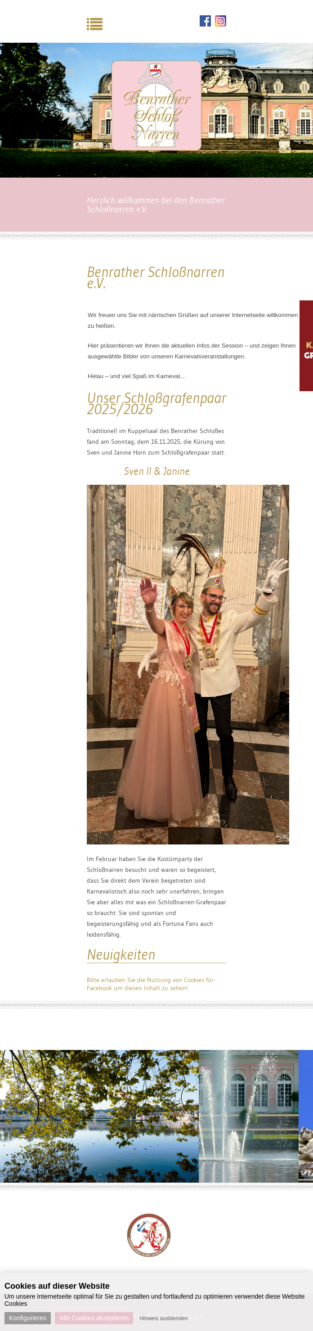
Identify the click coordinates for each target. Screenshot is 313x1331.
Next (223, 1223)
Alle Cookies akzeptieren (94, 1318)
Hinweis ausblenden (163, 1318)
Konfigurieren (27, 1318)
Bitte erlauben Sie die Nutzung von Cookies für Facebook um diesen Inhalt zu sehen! (150, 984)
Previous (74, 1223)
